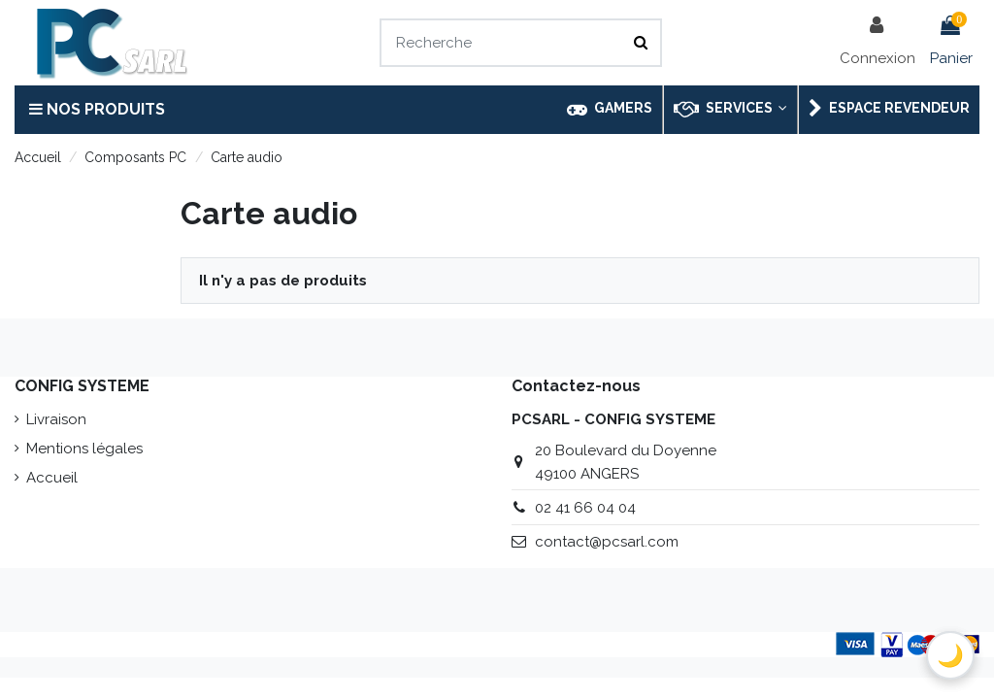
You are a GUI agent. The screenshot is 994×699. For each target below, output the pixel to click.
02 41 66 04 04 (585, 507)
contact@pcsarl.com (607, 541)
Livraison (56, 419)
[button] (729, 109)
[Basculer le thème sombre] (950, 655)
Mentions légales (84, 448)
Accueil (52, 477)
